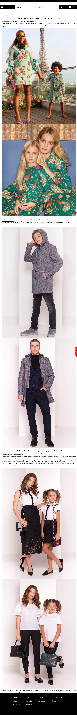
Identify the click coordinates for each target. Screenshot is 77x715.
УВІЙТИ (73, 6)
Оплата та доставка (29, 701)
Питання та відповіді (29, 704)
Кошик (64, 6)
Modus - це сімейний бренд (7, 221)
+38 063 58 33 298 (42, 700)
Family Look (13, 219)
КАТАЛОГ (6, 7)
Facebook (54, 701)
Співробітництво (15, 700)
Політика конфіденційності (17, 704)
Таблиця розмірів (28, 700)
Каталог (28, 697)
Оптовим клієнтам (16, 701)
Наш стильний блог (57, 697)
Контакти (41, 697)
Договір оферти (15, 705)
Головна (3, 15)
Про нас (15, 697)
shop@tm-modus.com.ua (42, 701)
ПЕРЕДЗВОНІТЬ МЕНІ (75, 352)
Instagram (54, 700)
